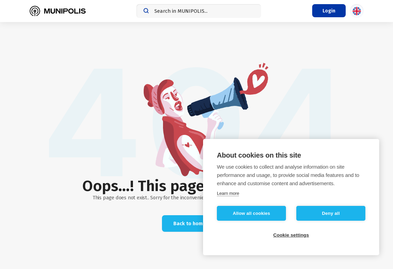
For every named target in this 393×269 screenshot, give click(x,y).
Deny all (330, 213)
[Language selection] (357, 11)
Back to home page (196, 223)
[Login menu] (329, 10)
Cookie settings (291, 235)
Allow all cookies (251, 213)
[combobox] (198, 11)
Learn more (228, 193)
